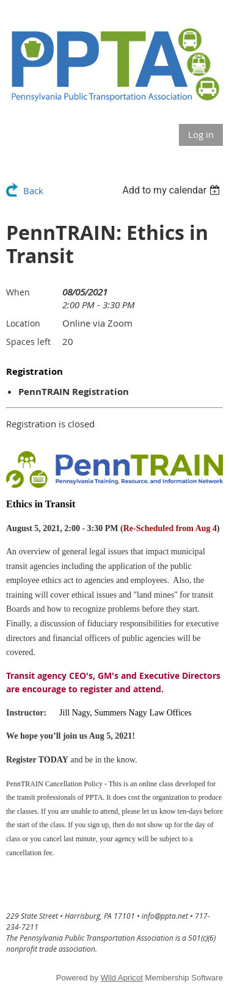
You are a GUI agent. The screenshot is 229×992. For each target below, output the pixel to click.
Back (33, 190)
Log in (201, 134)
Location (23, 323)
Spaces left (28, 341)
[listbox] (172, 190)
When (18, 292)
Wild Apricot (122, 977)
